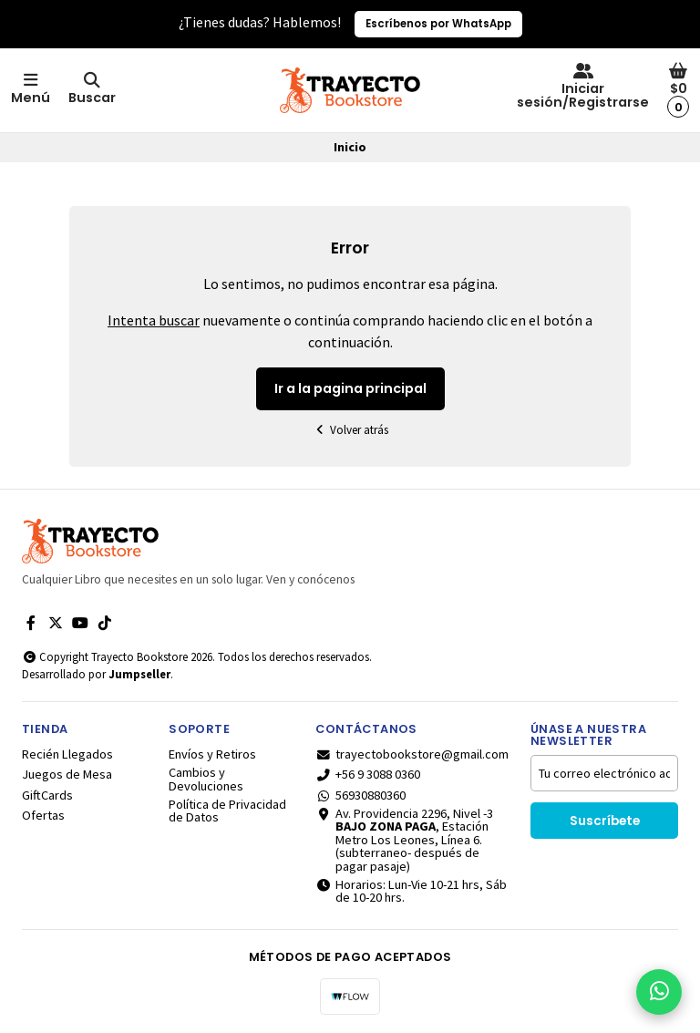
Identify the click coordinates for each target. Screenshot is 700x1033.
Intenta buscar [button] (154, 320)
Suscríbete (605, 821)
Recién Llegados (67, 754)
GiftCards (47, 795)
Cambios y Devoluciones (206, 779)
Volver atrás (350, 430)
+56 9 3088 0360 (367, 774)
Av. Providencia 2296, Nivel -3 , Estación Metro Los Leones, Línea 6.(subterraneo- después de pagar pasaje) (404, 840)
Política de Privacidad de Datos (227, 811)
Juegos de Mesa (67, 774)
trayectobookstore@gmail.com (412, 754)
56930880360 (360, 795)
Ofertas (43, 815)
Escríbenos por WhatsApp (438, 23)
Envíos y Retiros (212, 754)
